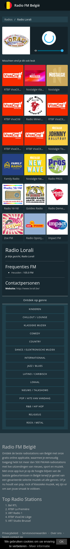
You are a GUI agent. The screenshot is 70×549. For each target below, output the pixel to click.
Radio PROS (55, 178)
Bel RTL (12, 505)
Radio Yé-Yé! (11, 208)
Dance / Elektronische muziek (35, 349)
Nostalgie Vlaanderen (39, 89)
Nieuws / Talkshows (35, 390)
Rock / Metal (35, 422)
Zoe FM (8, 238)
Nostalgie (54, 89)
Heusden (16, 272)
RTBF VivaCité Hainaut (17, 149)
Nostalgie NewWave (38, 178)
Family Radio (11, 178)
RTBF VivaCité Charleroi (40, 149)
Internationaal (35, 357)
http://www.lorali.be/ (27, 288)
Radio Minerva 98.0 (37, 119)
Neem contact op (12, 537)
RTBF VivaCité (12, 119)
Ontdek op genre (35, 300)
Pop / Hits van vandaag (34, 398)
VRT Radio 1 (15, 513)
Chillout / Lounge (35, 317)
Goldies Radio (34, 208)
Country (35, 341)
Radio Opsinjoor (36, 238)
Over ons (56, 533)
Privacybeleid (10, 533)
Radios (8, 19)
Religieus (35, 414)
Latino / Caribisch (35, 374)
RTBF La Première (18, 509)
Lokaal (35, 382)
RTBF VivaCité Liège (15, 89)
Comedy (35, 333)
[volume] (51, 50)
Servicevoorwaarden (34, 533)
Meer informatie (39, 546)
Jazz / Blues (35, 365)
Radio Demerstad (58, 208)
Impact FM (54, 238)
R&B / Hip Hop (35, 406)
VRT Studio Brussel (19, 520)
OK (61, 541)
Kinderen (35, 309)
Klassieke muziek (35, 325)
